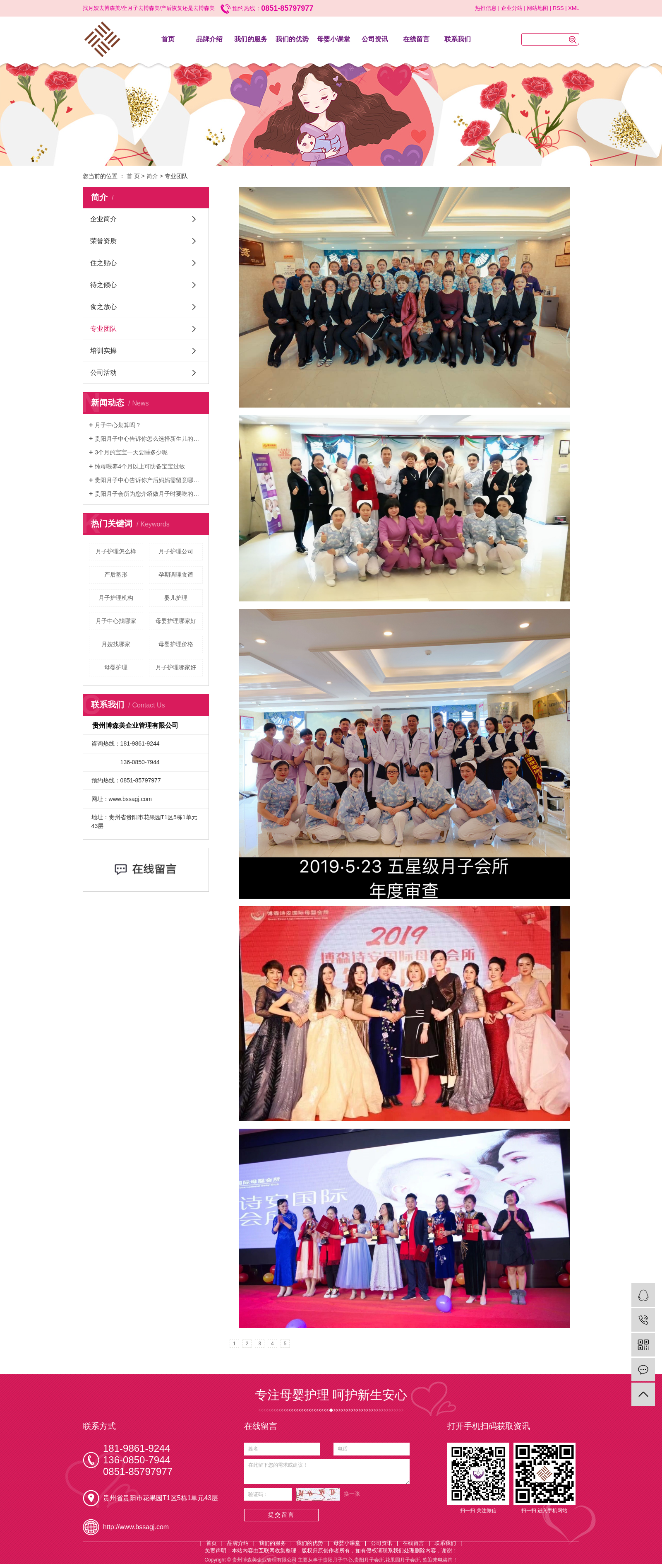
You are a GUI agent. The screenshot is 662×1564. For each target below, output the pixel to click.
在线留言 (416, 39)
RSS (558, 8)
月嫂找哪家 (115, 644)
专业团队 (103, 328)
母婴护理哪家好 (176, 621)
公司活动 (103, 372)
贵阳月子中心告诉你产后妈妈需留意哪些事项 (149, 480)
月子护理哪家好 (176, 667)
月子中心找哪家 (116, 621)
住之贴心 (103, 262)
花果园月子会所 (402, 1560)
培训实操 (103, 350)
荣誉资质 (103, 240)
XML (573, 8)
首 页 (133, 176)
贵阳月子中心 (338, 1560)
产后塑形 (115, 574)
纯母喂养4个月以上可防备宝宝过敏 (140, 466)
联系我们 (457, 39)
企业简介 (103, 218)
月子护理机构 (115, 597)
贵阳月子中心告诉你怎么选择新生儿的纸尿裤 (149, 438)
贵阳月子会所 (369, 1560)
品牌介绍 (209, 39)
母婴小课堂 (333, 39)
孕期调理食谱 (175, 574)
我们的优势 (292, 39)
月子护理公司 (175, 551)
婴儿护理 (175, 597)
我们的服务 (250, 39)
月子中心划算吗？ (118, 425)
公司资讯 (375, 39)
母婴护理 (115, 667)
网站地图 (537, 8)
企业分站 (512, 8)
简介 (152, 176)
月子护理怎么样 (116, 551)
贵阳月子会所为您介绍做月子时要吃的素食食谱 (149, 493)
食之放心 (103, 306)
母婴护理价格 (175, 644)
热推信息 (485, 8)
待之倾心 (103, 284)
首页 (168, 39)
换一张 (352, 1494)
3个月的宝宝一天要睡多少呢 (131, 452)
